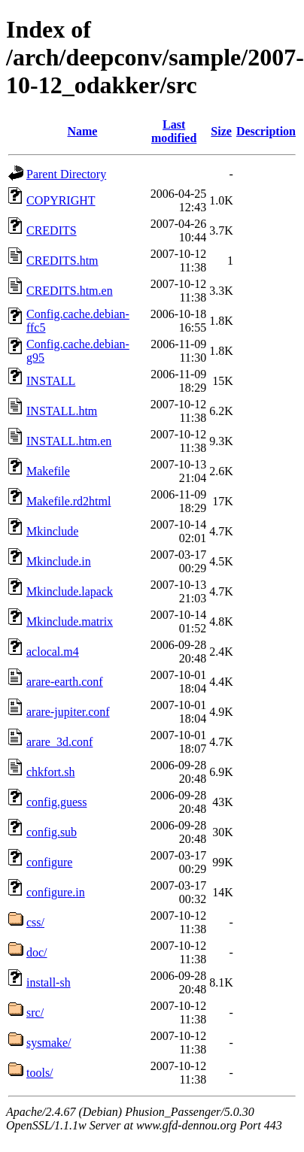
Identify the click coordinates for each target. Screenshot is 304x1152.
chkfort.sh (50, 771)
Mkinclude (52, 531)
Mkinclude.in (58, 561)
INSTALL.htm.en (68, 441)
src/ (35, 1012)
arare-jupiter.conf (68, 711)
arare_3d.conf (59, 741)
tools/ (39, 1072)
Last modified (173, 131)
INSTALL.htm (61, 411)
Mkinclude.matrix (69, 621)
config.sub (51, 832)
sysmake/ (48, 1042)
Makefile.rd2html (68, 501)
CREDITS (51, 230)
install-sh (48, 982)
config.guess (56, 802)
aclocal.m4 (52, 651)
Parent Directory (66, 174)
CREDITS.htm (62, 260)
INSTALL (50, 380)
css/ (35, 922)
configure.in (55, 892)
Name (82, 131)
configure (49, 862)
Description (266, 131)
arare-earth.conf (64, 681)
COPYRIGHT (61, 200)
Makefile (48, 471)
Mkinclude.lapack (69, 591)
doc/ (36, 952)
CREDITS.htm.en (69, 290)
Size (221, 131)
